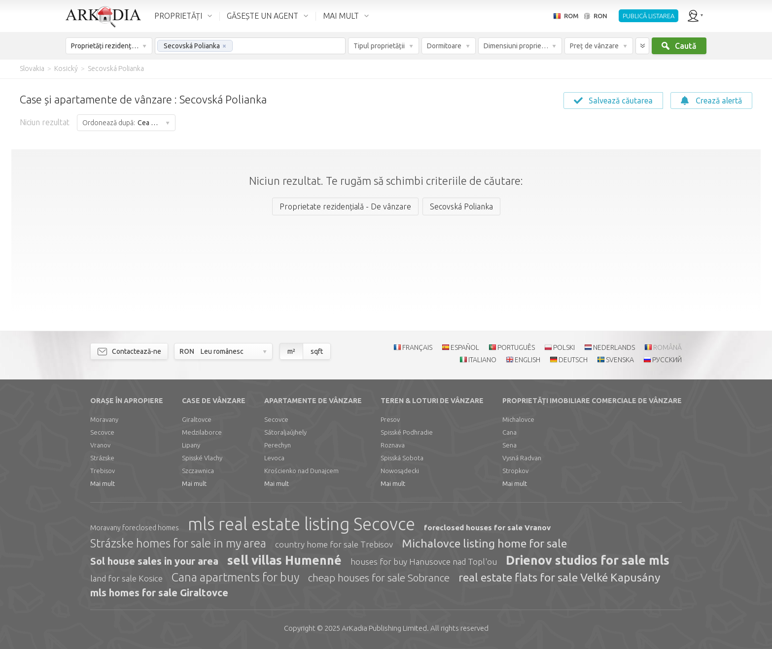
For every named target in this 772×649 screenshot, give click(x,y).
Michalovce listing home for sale (484, 543)
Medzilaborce (202, 432)
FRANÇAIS (417, 347)
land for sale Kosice (126, 578)
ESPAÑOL (465, 347)
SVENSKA (620, 360)
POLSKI (564, 347)
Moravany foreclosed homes (134, 528)
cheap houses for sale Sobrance (379, 577)
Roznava (393, 445)
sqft (317, 351)
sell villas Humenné (284, 560)
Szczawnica (198, 470)
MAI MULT (341, 15)
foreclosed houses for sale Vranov (487, 527)
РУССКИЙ (667, 360)
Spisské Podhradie (407, 432)
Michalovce (518, 419)
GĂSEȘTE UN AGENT (262, 15)
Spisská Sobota (402, 457)
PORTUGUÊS (516, 347)
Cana (509, 432)
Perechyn (277, 445)
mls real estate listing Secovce (301, 524)
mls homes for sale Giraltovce (159, 592)
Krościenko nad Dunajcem (301, 470)
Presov (390, 419)
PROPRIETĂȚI (178, 15)
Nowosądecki (400, 470)
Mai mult (102, 483)
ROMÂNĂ (667, 347)
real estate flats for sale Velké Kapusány (559, 577)
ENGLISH (527, 360)
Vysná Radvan (521, 457)
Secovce (102, 432)
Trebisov (102, 470)
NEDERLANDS (614, 347)
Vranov (100, 445)
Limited (384, 628)
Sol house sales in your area (154, 561)
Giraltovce (196, 419)
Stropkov (515, 470)
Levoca (274, 457)
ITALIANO (482, 360)
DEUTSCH (573, 360)
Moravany (104, 419)
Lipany (191, 445)
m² (291, 351)
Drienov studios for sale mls (587, 560)
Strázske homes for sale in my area (178, 543)
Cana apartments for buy (235, 577)
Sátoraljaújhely (285, 432)
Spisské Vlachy (202, 457)
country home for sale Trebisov (334, 544)
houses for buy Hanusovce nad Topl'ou (424, 561)
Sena (509, 445)
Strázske (102, 457)
